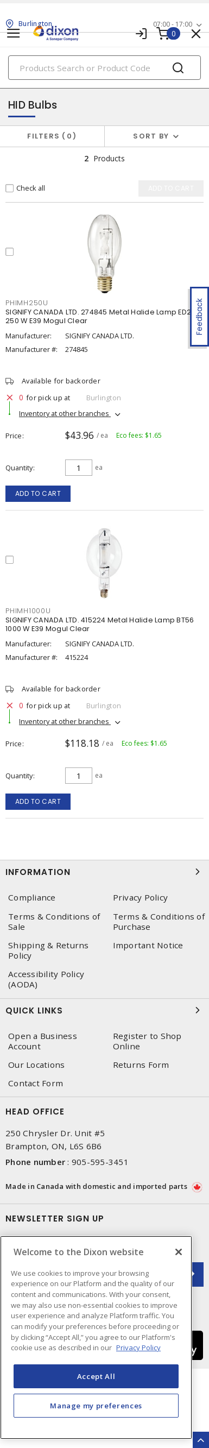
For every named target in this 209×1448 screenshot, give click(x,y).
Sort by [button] (151, 136)
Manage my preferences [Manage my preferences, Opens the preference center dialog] (96, 1406)
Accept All (96, 1376)
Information (104, 872)
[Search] (104, 67)
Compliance (32, 897)
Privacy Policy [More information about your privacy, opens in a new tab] (138, 1347)
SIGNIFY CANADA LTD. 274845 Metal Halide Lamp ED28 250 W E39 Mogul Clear (100, 316)
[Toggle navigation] (13, 33)
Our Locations (36, 1065)
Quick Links (104, 1010)
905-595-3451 (100, 1161)
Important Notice (148, 945)
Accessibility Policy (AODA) (46, 979)
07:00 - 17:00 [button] (172, 24)
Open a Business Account (42, 1041)
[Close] (179, 1252)
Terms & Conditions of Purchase (159, 921)
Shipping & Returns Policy (48, 950)
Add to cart (38, 493)
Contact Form (35, 1083)
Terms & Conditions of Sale (54, 921)
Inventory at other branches (65, 413)
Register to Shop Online (147, 1041)
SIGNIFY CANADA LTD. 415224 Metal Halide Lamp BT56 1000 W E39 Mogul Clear (99, 624)
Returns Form (141, 1065)
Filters (52, 136)
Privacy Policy (140, 897)
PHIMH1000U (28, 610)
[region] (96, 1337)
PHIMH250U (26, 302)
